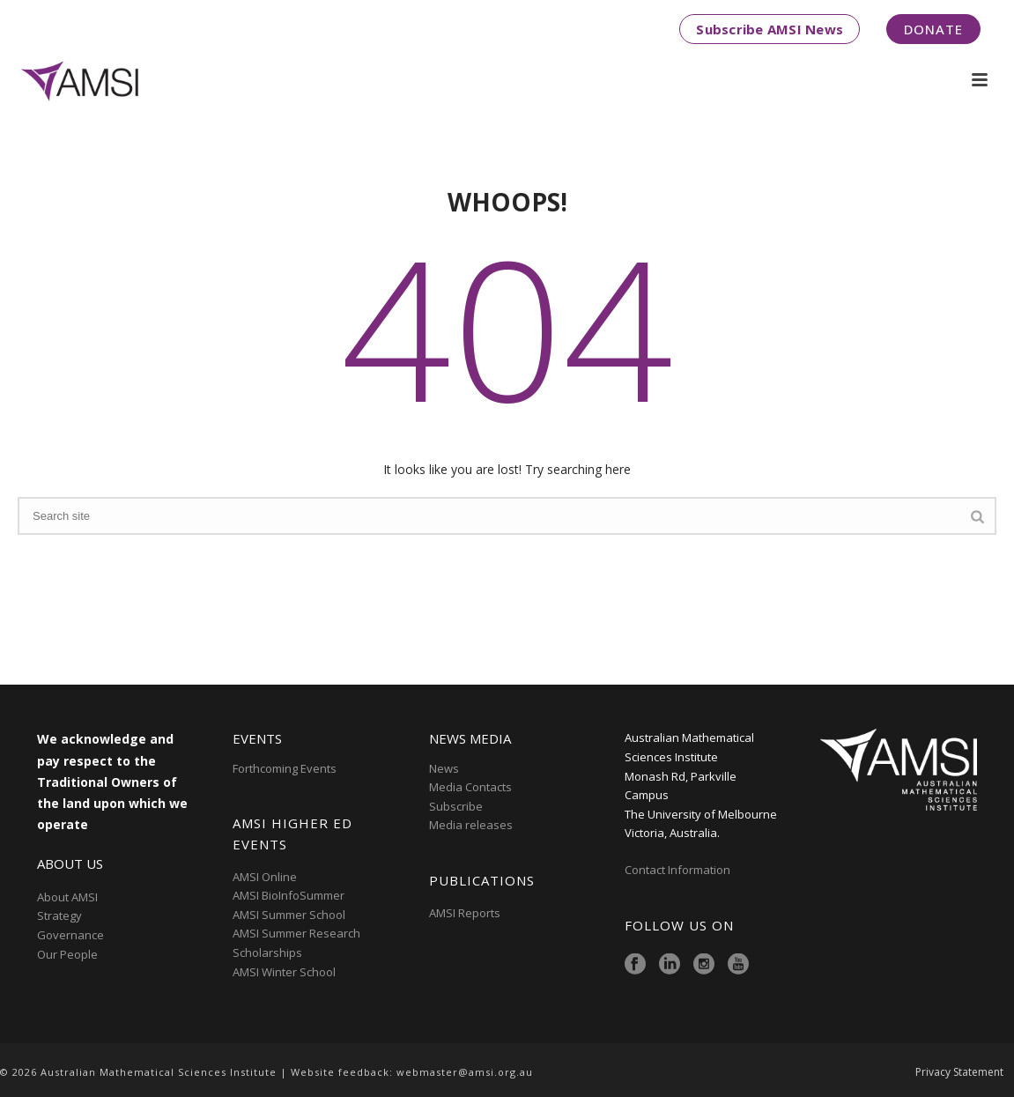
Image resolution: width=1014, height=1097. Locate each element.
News (444, 768)
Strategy (59, 915)
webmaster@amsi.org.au (464, 1071)
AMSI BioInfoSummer (288, 895)
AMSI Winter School (284, 972)
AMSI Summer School (289, 915)
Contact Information (679, 870)
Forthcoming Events (285, 768)
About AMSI (67, 897)
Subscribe (456, 806)
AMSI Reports (464, 913)
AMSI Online (265, 877)
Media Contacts (470, 787)
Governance (70, 935)
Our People (67, 954)
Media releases (471, 825)
